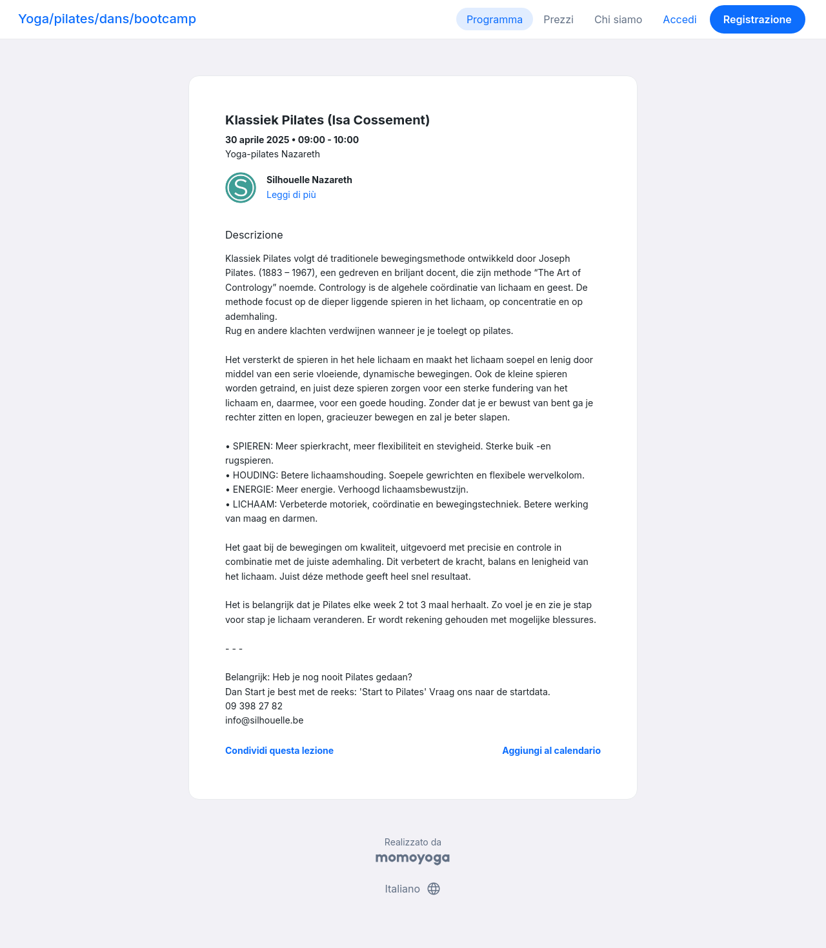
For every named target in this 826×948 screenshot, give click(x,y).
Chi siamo (618, 19)
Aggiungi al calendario (551, 750)
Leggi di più (291, 194)
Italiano (413, 888)
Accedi (679, 19)
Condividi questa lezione (279, 750)
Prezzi (558, 19)
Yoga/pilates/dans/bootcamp (107, 18)
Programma (495, 19)
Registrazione (757, 19)
